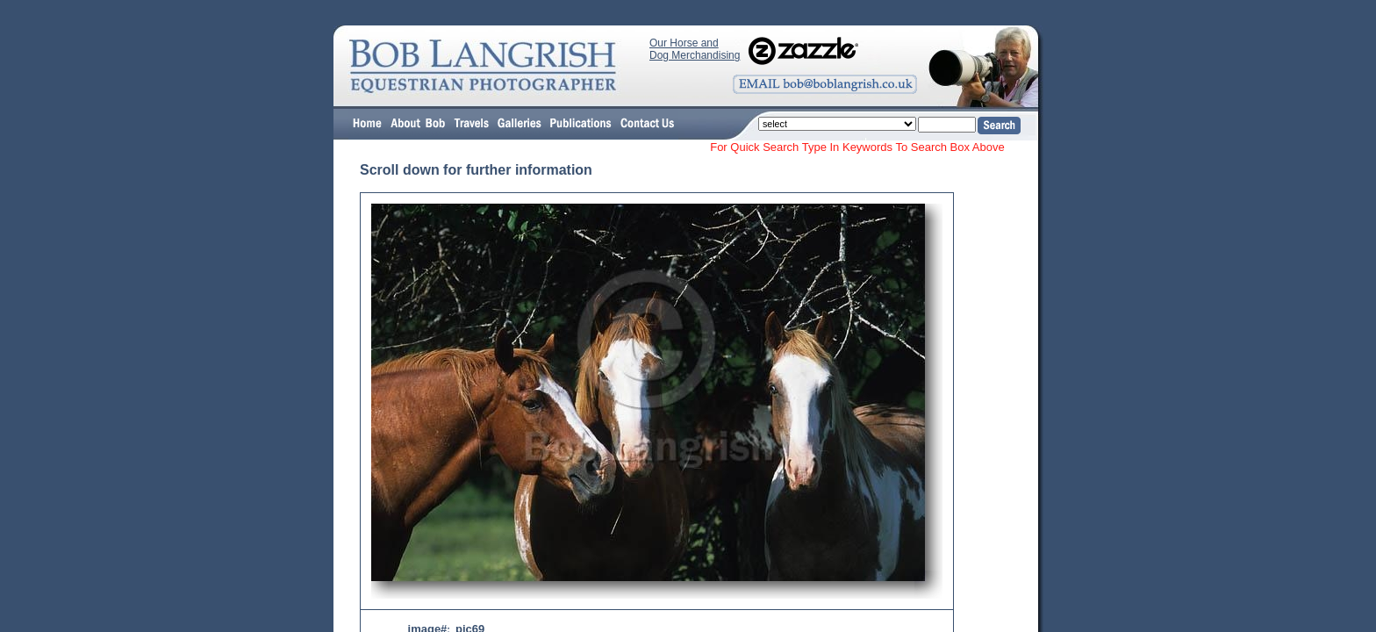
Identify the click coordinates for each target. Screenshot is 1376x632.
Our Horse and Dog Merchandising (694, 49)
